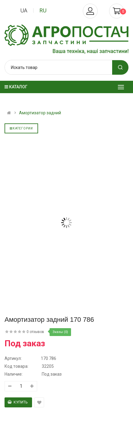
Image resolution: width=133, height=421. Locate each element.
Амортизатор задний (40, 113)
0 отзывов (35, 332)
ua (23, 10)
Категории (21, 128)
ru (43, 10)
